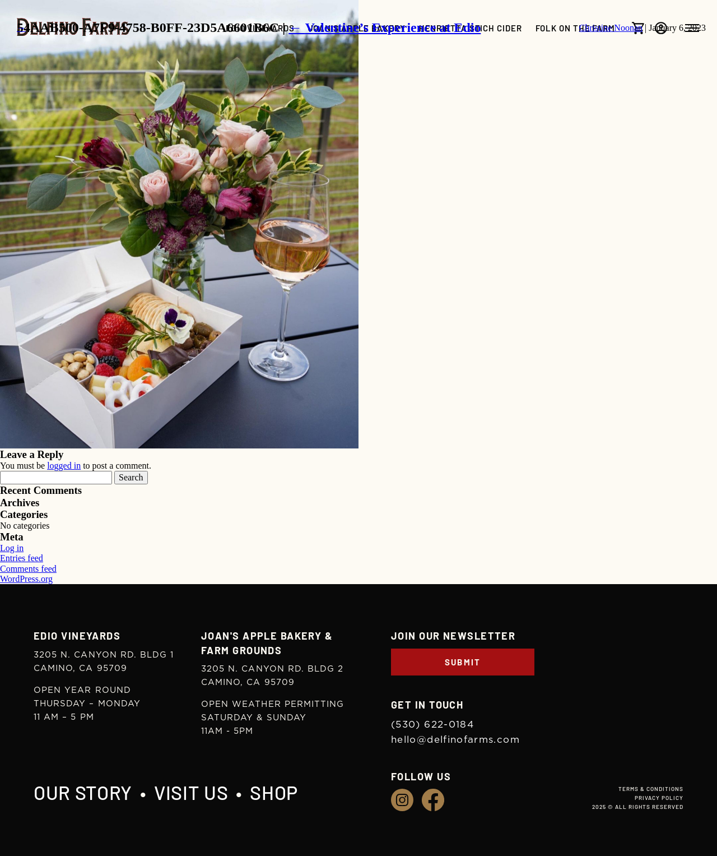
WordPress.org (26, 579)
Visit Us (191, 792)
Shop (274, 792)
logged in (64, 465)
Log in (12, 548)
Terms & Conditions (650, 788)
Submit (463, 662)
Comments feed (28, 568)
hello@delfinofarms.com (455, 739)
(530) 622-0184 (432, 724)
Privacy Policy (659, 797)
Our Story (83, 792)
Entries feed (21, 558)
